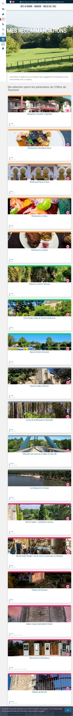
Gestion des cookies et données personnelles (15, 713)
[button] (39, 111)
